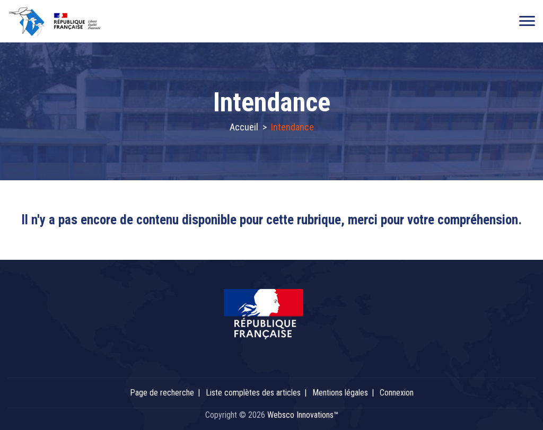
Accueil (244, 127)
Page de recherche (162, 393)
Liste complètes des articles (253, 393)
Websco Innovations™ (302, 415)
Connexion (397, 393)
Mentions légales (340, 393)
